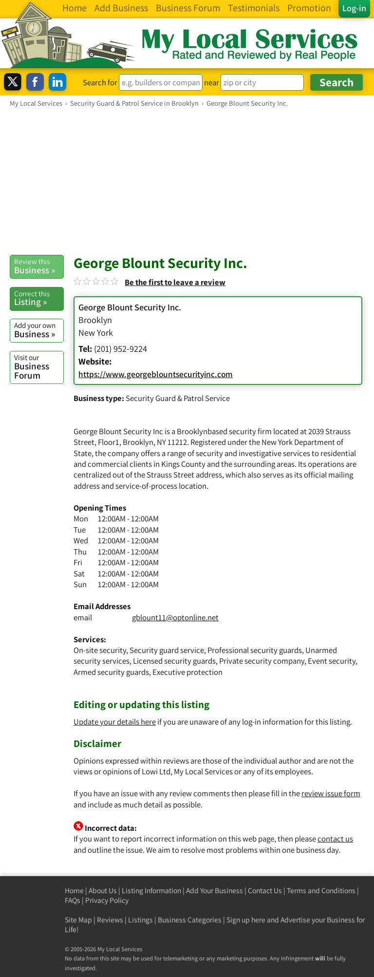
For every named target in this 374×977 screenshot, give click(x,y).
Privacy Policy (107, 900)
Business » (38, 266)
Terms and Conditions (321, 890)
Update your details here (115, 721)
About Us (103, 890)
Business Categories (190, 919)
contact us (335, 838)
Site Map (78, 919)
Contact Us (265, 890)
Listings (140, 919)
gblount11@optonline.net (175, 617)
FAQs (72, 900)
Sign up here (245, 919)
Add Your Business (214, 890)
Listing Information (151, 890)
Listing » (38, 298)
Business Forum (38, 366)
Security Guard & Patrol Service (178, 398)
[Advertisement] (187, 181)
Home (74, 890)
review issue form (330, 793)
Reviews (110, 919)
